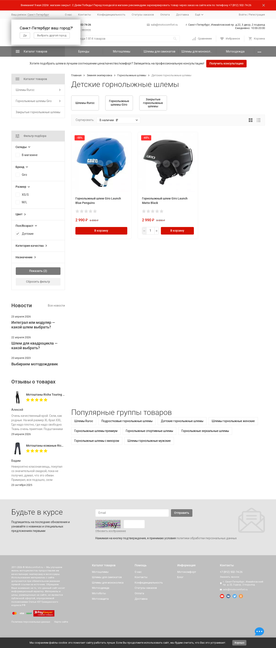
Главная (76, 75)
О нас (68, 14)
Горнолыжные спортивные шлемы (149, 431)
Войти (243, 14)
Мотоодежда (235, 51)
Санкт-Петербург (38, 14)
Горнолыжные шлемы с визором (96, 440)
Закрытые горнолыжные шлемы (38, 112)
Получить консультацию (226, 63)
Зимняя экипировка (99, 75)
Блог (180, 577)
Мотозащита (100, 598)
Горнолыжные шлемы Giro (34, 101)
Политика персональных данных (30, 621)
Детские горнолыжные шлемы (182, 421)
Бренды (83, 51)
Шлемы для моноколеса (198, 51)
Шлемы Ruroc (83, 421)
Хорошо (239, 642)
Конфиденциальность (111, 14)
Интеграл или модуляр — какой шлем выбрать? (33, 324)
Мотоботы (99, 593)
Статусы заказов (143, 14)
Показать (36, 271)
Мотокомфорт (186, 571)
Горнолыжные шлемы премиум (95, 431)
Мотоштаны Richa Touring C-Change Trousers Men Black (64, 394)
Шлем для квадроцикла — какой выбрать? (34, 345)
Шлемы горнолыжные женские (233, 421)
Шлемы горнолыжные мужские (149, 440)
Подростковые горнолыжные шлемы (126, 421)
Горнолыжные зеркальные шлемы (205, 431)
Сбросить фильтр (38, 281)
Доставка (182, 14)
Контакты (84, 14)
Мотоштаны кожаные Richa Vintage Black (55, 445)
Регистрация (257, 14)
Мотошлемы (121, 51)
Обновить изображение (110, 531)
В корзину (101, 230)
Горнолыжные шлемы (131, 75)
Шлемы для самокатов (159, 51)
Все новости (56, 305)
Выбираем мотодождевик (34, 364)
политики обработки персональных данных (206, 538)
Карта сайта (61, 621)
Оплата (165, 14)
